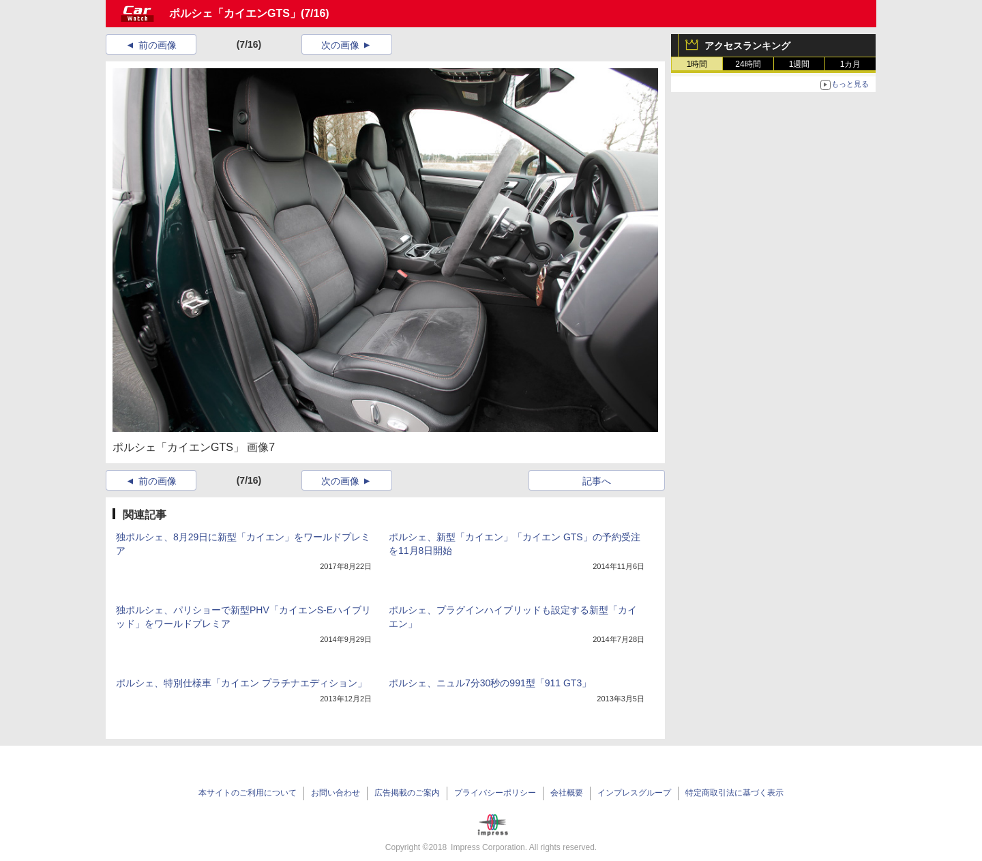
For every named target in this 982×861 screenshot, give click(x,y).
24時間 (747, 64)
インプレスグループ (634, 793)
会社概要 (566, 793)
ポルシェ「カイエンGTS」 (235, 13)
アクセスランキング (747, 45)
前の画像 (157, 45)
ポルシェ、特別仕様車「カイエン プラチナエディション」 (241, 682)
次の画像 (340, 45)
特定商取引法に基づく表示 (734, 793)
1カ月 (850, 64)
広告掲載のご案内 (407, 793)
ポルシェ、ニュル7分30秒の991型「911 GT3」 (490, 682)
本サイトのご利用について (247, 793)
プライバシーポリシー (495, 793)
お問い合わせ (335, 793)
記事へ (596, 481)
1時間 (697, 64)
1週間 (799, 64)
